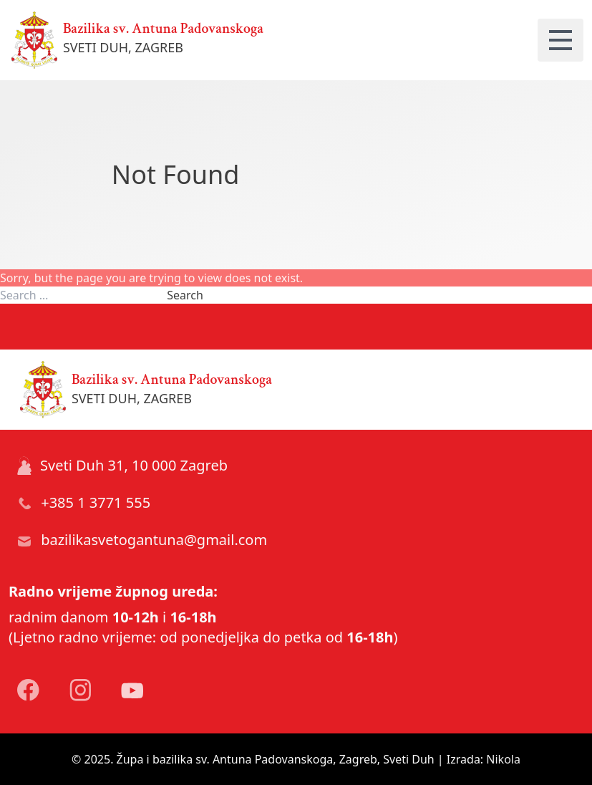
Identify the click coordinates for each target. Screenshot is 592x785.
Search (185, 295)
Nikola (503, 759)
